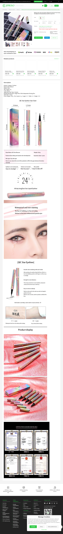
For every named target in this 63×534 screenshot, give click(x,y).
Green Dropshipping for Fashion (6, 513)
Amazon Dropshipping (15, 519)
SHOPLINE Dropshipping (15, 525)
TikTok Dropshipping (15, 508)
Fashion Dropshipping (5, 507)
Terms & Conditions (36, 513)
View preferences (52, 526)
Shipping (35, 26)
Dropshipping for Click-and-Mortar (6, 517)
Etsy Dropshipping (15, 511)
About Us (36, 503)
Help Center (25, 506)
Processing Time (36, 32)
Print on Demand (6, 519)
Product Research (27, 508)
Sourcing (4, 503)
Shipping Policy (37, 510)
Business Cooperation (25, 516)
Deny (41, 526)
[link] (5, 9)
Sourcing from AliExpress (16, 513)
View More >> (56, 58)
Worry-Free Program (5, 510)
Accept (33, 526)
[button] (60, 23)
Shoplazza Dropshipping (15, 522)
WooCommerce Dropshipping (16, 516)
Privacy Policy (44, 529)
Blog (24, 505)
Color (35, 17)
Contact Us (36, 505)
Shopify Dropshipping (15, 505)
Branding (4, 505)
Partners (25, 518)
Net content (36, 21)
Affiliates (25, 513)
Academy (25, 503)
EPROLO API (16, 527)
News (35, 506)
